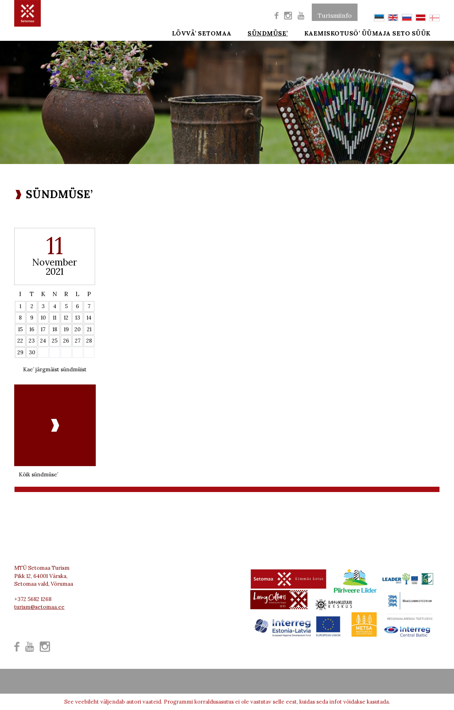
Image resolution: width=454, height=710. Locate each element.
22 (20, 340)
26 (66, 340)
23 (32, 340)
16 (31, 329)
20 (77, 329)
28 (89, 340)
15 (20, 329)
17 (43, 329)
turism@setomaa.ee (39, 607)
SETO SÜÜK (421, 33)
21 (89, 329)
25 (54, 340)
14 (89, 317)
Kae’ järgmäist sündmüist (55, 369)
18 (54, 329)
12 (66, 317)
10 (43, 317)
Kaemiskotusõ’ (322, 33)
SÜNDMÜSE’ (263, 33)
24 (43, 340)
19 (66, 329)
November (54, 262)
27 (78, 340)
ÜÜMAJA (376, 33)
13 (77, 317)
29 (20, 352)
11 (54, 317)
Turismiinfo (334, 12)
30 (32, 352)
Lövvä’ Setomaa (202, 33)
